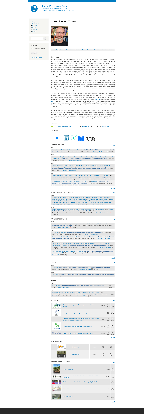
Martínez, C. (96, 209)
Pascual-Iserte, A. (108, 202)
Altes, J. (65, 197)
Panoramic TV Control (68, 396)
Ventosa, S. (65, 236)
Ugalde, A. (59, 150)
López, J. (93, 200)
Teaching (34, 29)
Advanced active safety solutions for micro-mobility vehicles (77, 326)
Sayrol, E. (90, 157)
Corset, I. (67, 292)
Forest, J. (102, 157)
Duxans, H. (94, 199)
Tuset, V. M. (77, 157)
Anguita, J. (71, 209)
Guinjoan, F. (75, 200)
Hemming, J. (71, 165)
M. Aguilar (54, 197)
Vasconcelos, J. (109, 157)
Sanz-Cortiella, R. (90, 165)
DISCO (53, 101)
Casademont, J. (56, 199)
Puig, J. (73, 251)
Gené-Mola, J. (94, 181)
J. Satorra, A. (93, 243)
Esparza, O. (100, 199)
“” (85, 158)
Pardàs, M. (86, 292)
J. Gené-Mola (55, 165)
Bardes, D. (83, 197)
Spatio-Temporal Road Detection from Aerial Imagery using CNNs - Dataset (81, 382)
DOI (93, 151)
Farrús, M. (77, 209)
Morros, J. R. (80, 150)
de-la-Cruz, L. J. (82, 199)
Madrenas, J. (99, 200)
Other (83, 49)
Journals (55, 49)
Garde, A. (66, 209)
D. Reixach (55, 232)
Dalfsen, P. (77, 165)
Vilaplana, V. (55, 167)
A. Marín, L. (81, 224)
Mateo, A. (68, 251)
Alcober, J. (60, 197)
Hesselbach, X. (82, 200)
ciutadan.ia (72, 118)
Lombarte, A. (57, 158)
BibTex (104, 151)
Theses (77, 49)
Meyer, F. (98, 292)
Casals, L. (63, 199)
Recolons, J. (85, 202)
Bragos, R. (95, 197)
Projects (34, 25)
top (114, 145)
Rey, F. (58, 204)
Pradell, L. (100, 202)
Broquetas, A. (62, 251)
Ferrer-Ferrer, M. (64, 165)
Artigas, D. (77, 197)
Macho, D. (83, 209)
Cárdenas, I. (67, 224)
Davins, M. (61, 224)
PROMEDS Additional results (70, 389)
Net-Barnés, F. (71, 243)
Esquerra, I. (106, 199)
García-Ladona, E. (69, 157)
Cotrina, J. (75, 199)
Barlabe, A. (89, 197)
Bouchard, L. (73, 292)
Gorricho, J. (68, 200)
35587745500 (105, 127)
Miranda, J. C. (86, 243)
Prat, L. (54, 204)
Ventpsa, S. (71, 150)
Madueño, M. (106, 200)
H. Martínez (55, 224)
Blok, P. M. (77, 175)
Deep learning (75, 347)
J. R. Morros (55, 251)
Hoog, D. (83, 165)
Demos (34, 27)
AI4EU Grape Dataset (68, 369)
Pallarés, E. (74, 202)
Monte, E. (56, 202)
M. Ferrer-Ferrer (56, 181)
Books (61, 49)
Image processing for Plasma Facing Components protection (78, 333)
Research (96, 49)
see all (113, 188)
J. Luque (54, 209)
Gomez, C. (62, 200)
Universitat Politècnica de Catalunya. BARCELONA (58, 10)
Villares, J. (65, 204)
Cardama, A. (107, 197)
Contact (34, 31)
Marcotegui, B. (55, 294)
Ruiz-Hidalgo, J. (63, 167)
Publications (35, 23)
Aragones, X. (71, 197)
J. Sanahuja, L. (107, 243)
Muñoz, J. (68, 202)
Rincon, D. (91, 202)
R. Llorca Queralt (56, 285)
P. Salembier (55, 292)
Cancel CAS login (37, 57)
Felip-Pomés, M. (64, 243)
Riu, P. (96, 202)
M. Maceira (55, 267)
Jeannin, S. (80, 292)
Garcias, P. (56, 200)
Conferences (69, 49)
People (34, 22)
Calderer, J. (101, 197)
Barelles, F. (87, 224)
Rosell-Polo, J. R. (99, 165)
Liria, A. (88, 200)
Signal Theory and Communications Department (56, 8)
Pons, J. (80, 202)
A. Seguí (54, 150)
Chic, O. (62, 157)
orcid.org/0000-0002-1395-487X (61, 127)
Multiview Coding (76, 354)
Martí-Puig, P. (96, 157)
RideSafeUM (97, 99)
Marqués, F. (89, 209)
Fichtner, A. (65, 150)
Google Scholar (99, 151)
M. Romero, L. (74, 224)
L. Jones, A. (100, 243)
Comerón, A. (69, 199)
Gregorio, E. (72, 167)
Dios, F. (89, 199)
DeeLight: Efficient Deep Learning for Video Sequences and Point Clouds (81, 313)
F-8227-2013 (85, 127)
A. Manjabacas (56, 157)
